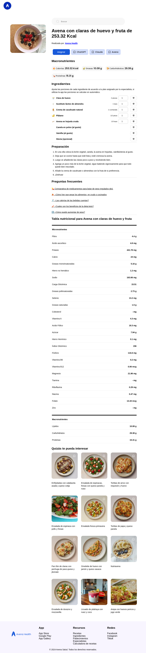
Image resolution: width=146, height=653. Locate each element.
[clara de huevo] (123, 98)
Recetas (77, 633)
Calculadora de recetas (85, 643)
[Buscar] (90, 21)
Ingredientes (79, 636)
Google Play (45, 636)
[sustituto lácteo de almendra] (123, 103)
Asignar (61, 52)
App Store (44, 633)
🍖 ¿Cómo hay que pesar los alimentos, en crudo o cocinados (79, 194)
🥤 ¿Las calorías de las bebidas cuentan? (70, 200)
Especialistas (79, 641)
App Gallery (45, 638)
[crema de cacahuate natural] (123, 109)
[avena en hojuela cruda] (123, 121)
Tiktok (110, 638)
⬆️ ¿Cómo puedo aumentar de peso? (68, 212)
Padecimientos (80, 638)
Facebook (112, 633)
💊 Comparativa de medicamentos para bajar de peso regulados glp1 (82, 189)
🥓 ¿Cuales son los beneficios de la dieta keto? (73, 206)
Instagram (112, 636)
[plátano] (123, 115)
